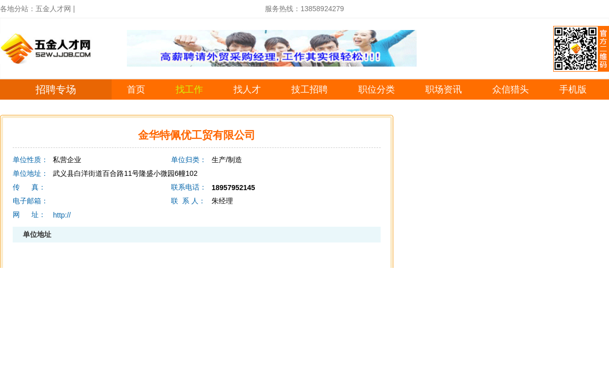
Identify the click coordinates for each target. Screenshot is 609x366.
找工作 (189, 89)
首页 (136, 89)
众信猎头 (510, 89)
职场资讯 (443, 89)
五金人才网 (53, 9)
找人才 (247, 89)
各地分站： (18, 9)
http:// (62, 215)
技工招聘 (309, 89)
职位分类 (376, 89)
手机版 (573, 89)
